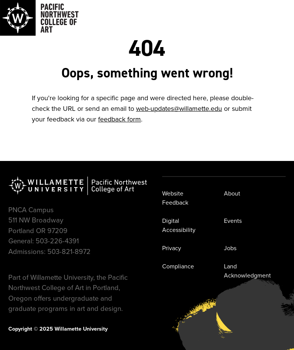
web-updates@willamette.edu (179, 109)
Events (233, 220)
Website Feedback (175, 198)
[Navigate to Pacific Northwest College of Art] (39, 18)
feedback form (119, 119)
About (232, 193)
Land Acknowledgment (247, 271)
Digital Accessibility (178, 225)
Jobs (230, 248)
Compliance (178, 266)
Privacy (171, 248)
